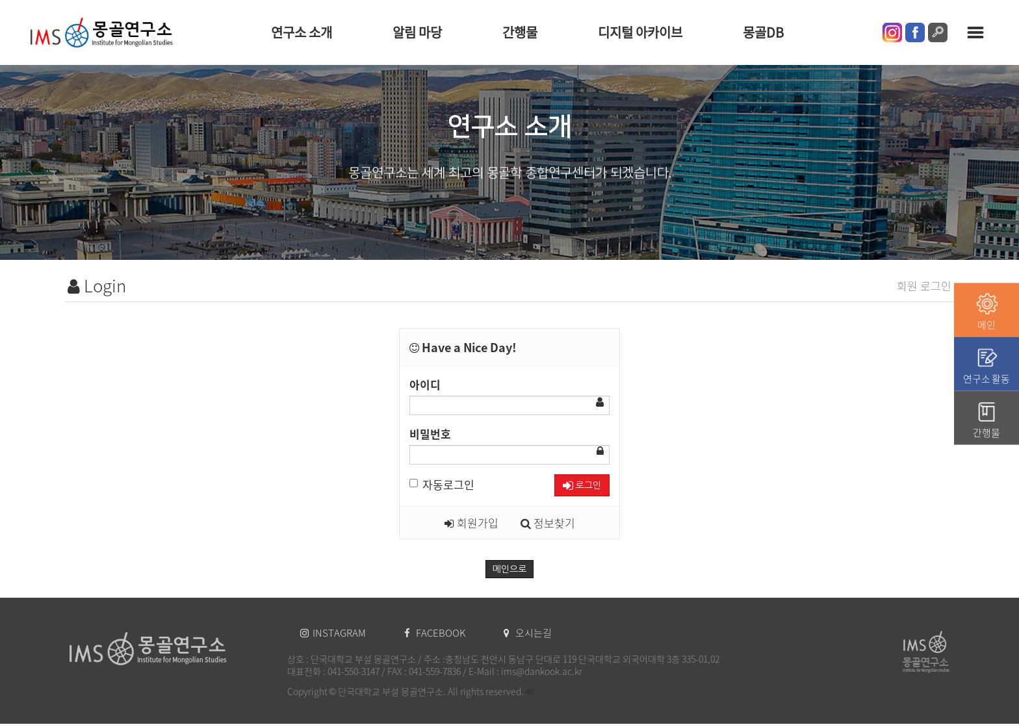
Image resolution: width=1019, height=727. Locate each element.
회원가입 (471, 523)
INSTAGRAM (334, 633)
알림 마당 (417, 32)
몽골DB (763, 32)
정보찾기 (548, 523)
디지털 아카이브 (640, 32)
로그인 (582, 486)
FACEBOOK (435, 633)
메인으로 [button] (510, 569)
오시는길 (528, 633)
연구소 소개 (301, 32)
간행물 (519, 32)
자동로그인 (441, 484)
